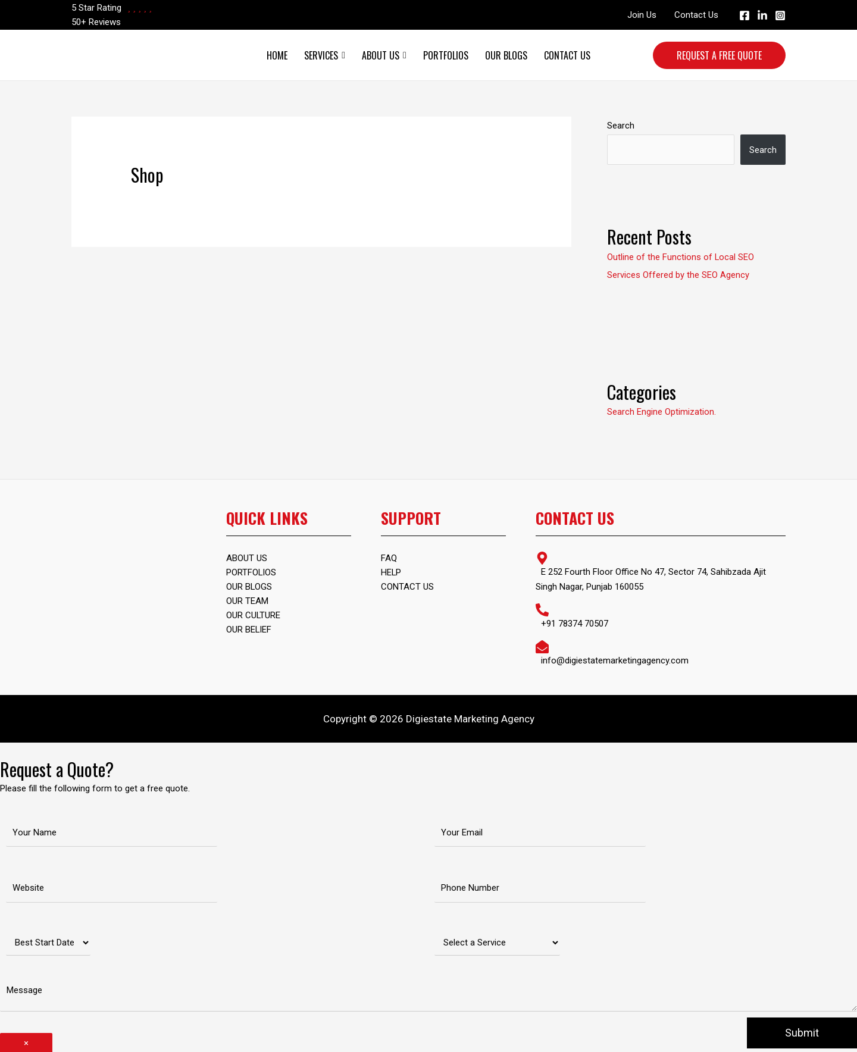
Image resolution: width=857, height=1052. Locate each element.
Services (324, 55)
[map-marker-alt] (661, 571)
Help (391, 572)
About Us (384, 55)
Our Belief (249, 629)
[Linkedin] (762, 15)
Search (620, 125)
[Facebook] (744, 15)
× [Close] (26, 1041)
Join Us (641, 15)
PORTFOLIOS (251, 572)
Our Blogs (506, 55)
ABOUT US (246, 558)
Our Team (247, 601)
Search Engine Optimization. (661, 411)
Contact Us (696, 15)
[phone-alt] (661, 614)
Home (277, 55)
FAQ (389, 558)
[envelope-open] (661, 650)
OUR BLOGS (249, 586)
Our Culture (253, 615)
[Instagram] (780, 15)
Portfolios (445, 55)
